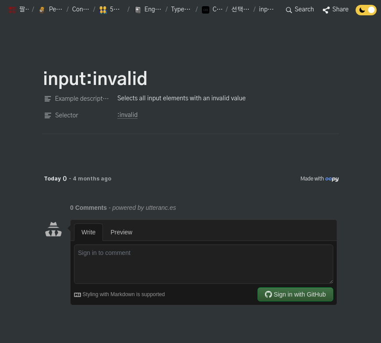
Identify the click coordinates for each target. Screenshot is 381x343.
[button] (18, 10)
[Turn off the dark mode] (366, 13)
